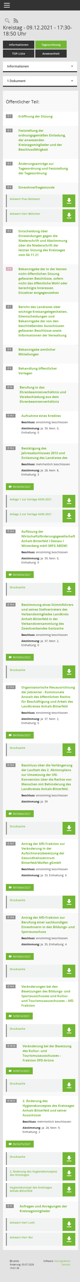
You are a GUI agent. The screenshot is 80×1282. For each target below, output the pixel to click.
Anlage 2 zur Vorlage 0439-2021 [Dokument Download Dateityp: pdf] (31, 514)
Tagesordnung (51, 45)
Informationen (18, 45)
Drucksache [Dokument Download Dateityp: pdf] (17, 587)
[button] (69, 200)
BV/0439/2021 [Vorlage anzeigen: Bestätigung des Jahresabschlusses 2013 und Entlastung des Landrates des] (22, 487)
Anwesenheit (51, 53)
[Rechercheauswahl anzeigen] (7, 21)
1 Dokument (16, 81)
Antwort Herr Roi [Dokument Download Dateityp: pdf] (21, 1237)
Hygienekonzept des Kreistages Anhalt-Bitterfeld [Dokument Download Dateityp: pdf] (31, 1189)
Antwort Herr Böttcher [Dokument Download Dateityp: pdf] (25, 214)
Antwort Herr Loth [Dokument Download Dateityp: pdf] (22, 1222)
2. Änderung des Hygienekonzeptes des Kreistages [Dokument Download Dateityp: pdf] (33, 1173)
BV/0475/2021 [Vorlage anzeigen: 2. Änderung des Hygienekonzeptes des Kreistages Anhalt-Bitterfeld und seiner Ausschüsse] (22, 1144)
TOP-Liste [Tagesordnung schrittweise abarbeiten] (18, 53)
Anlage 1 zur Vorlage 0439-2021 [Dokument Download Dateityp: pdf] (31, 499)
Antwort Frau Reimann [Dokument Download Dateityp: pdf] (25, 199)
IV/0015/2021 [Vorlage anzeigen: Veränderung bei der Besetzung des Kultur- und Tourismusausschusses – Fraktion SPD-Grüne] (21, 1071)
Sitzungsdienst (62, 1262)
